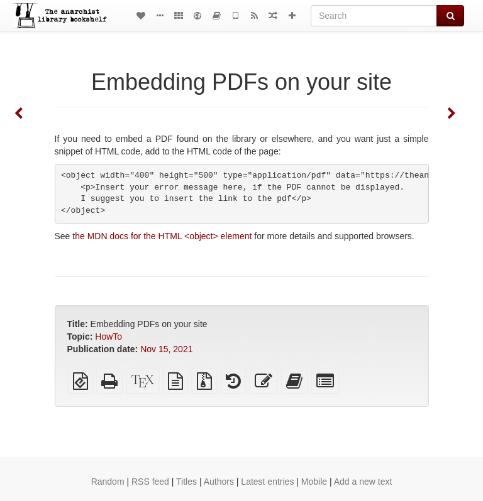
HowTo (108, 336)
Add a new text (363, 482)
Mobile (314, 482)
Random (108, 482)
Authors (219, 482)
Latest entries (267, 482)
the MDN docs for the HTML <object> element (162, 236)
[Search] (374, 15)
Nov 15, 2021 (166, 349)
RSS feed (150, 482)
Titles (186, 482)
